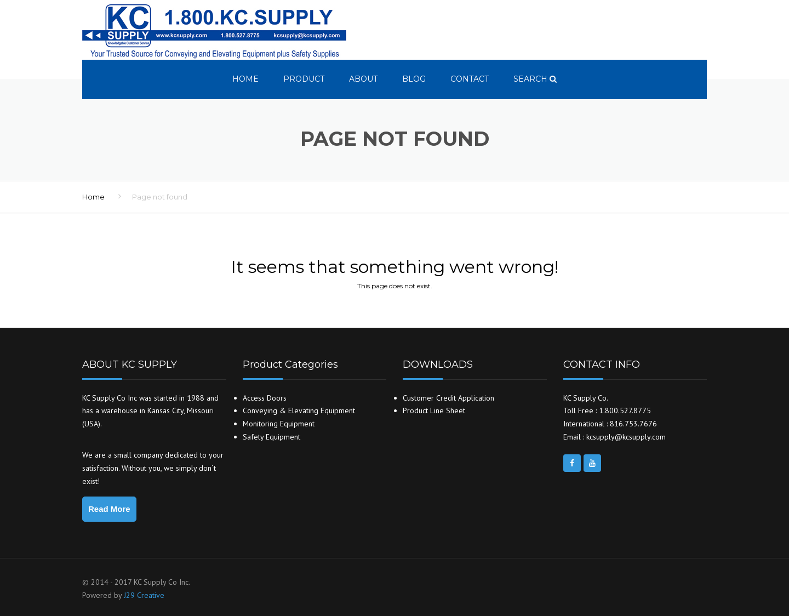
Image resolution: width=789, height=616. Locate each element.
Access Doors (265, 398)
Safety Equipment (271, 437)
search (535, 79)
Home (245, 79)
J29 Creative (144, 595)
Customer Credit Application (448, 398)
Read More (109, 509)
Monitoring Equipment (279, 424)
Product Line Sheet (434, 410)
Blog (414, 79)
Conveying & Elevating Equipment (299, 410)
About (363, 79)
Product (303, 79)
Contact (469, 79)
